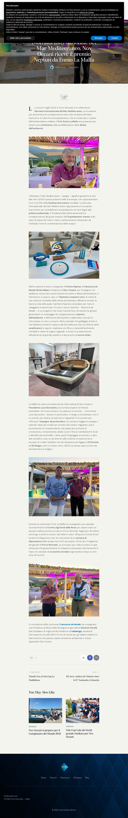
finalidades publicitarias (33, 20)
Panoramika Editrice (67, 810)
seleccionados (54, 15)
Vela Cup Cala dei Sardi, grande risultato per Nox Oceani (79, 733)
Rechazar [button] (98, 38)
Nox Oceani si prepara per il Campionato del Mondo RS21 (45, 732)
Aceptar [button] (115, 38)
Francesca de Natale (70, 624)
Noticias (32, 727)
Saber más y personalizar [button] (20, 38)
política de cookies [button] (87, 12)
